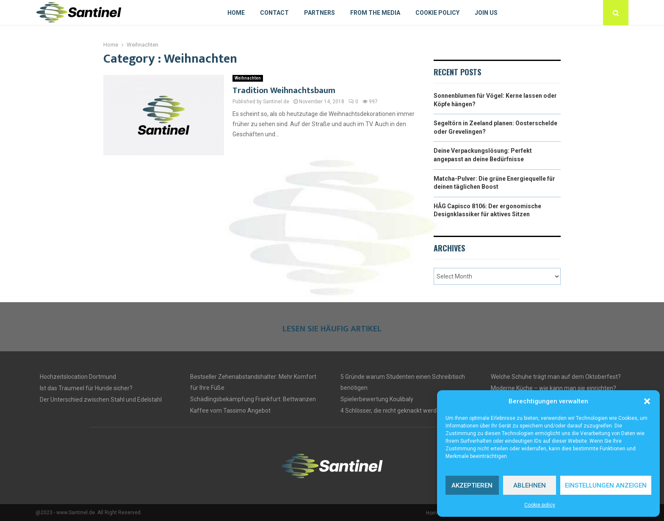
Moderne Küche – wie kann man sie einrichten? (553, 388)
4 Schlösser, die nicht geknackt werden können (402, 410)
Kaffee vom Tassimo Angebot (230, 410)
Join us (486, 12)
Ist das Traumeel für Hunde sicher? (86, 388)
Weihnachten (248, 78)
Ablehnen (529, 485)
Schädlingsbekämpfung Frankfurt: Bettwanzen (253, 399)
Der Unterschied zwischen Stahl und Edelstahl (101, 399)
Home (236, 12)
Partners (319, 12)
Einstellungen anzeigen (606, 485)
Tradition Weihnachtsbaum (283, 90)
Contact (274, 12)
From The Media (375, 12)
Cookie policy (539, 505)
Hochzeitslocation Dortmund (78, 376)
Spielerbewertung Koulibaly (376, 399)
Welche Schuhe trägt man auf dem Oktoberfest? (556, 376)
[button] (647, 401)
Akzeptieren (471, 485)
